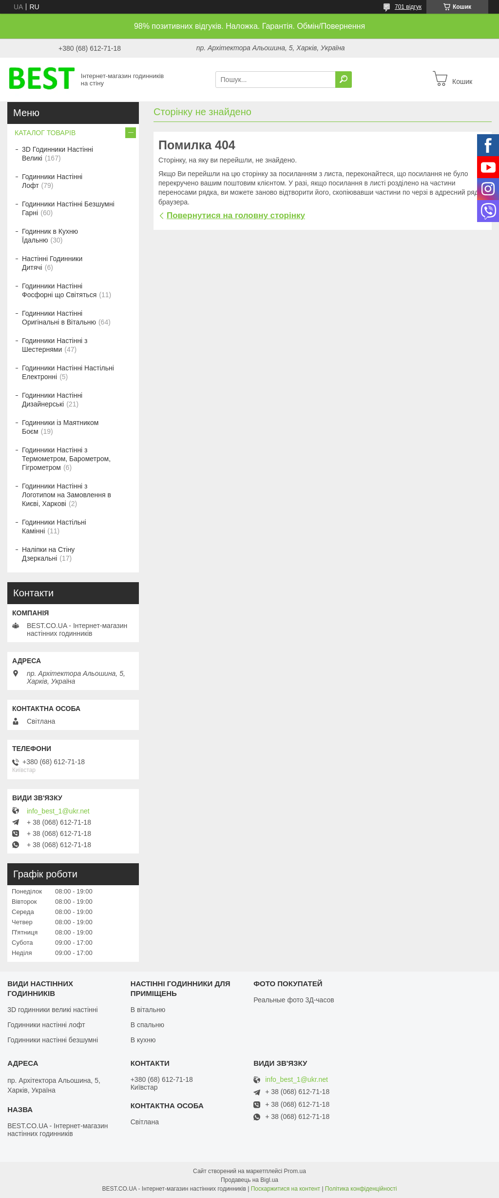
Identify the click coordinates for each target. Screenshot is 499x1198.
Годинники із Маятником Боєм (60, 427)
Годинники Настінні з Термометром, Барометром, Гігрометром (66, 458)
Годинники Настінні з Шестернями (55, 345)
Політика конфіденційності (361, 1188)
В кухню (143, 1040)
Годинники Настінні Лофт (52, 181)
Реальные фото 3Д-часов (293, 1000)
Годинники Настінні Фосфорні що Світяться (59, 290)
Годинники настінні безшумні (52, 1040)
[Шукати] (343, 79)
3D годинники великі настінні (52, 1010)
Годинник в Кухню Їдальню (50, 235)
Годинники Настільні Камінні (54, 526)
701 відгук (408, 6)
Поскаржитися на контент (285, 1188)
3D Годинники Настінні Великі (57, 153)
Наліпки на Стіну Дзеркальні (48, 554)
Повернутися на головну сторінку (236, 215)
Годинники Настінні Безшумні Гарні (68, 208)
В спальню (147, 1025)
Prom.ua (295, 1171)
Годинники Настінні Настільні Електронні (68, 372)
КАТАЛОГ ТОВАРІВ (45, 133)
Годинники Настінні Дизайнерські (52, 399)
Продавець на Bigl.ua (249, 1180)
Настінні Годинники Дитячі (52, 263)
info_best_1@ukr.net (58, 811)
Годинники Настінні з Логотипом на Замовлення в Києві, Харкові (66, 495)
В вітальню (148, 1010)
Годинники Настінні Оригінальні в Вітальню (59, 317)
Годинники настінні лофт (46, 1025)
